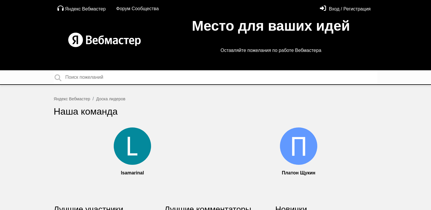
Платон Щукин (299, 172)
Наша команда (86, 111)
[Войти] (345, 9)
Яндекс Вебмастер (81, 8)
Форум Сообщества (137, 8)
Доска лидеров (110, 99)
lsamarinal (132, 172)
